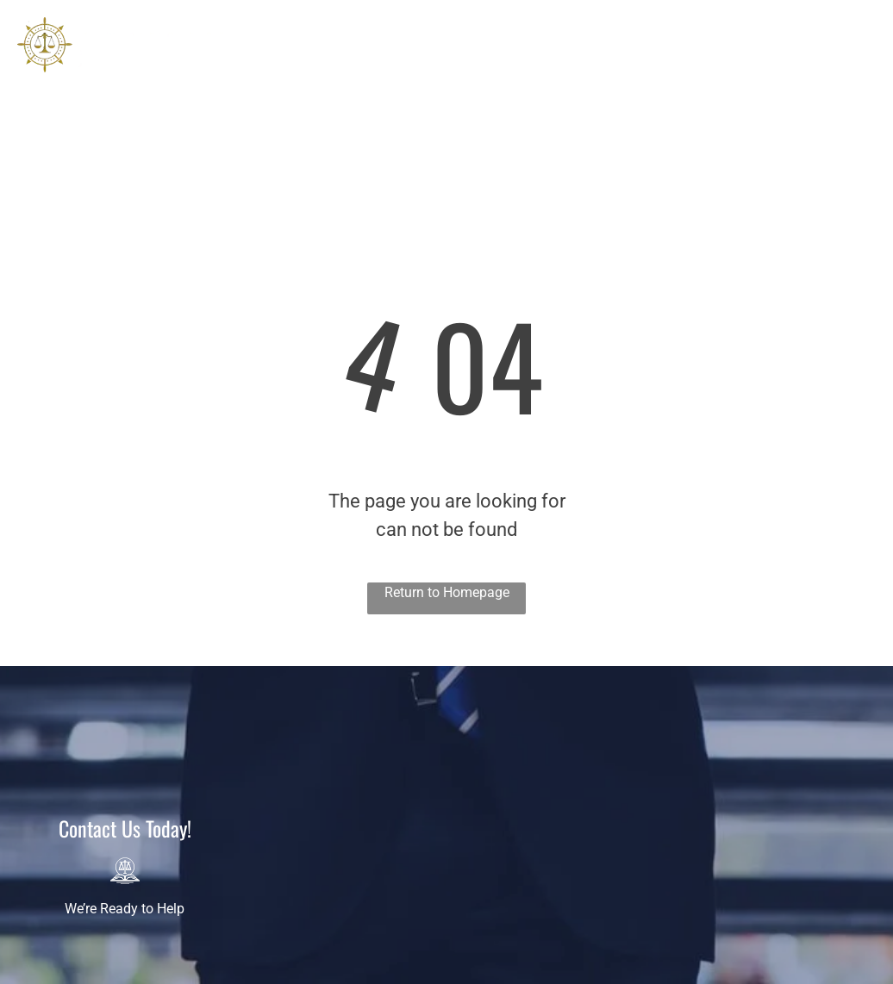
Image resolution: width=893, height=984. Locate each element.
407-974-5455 (834, 72)
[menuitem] (281, 67)
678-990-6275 (834, 120)
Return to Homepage (446, 592)
